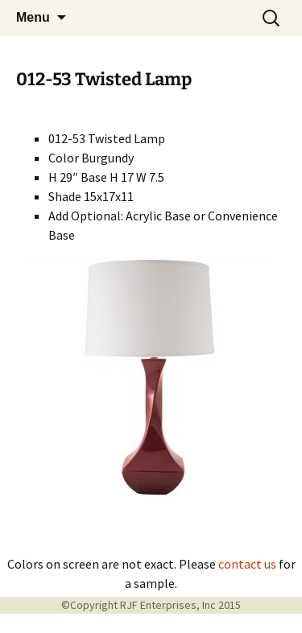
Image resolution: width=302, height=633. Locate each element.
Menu (33, 17)
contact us (247, 564)
